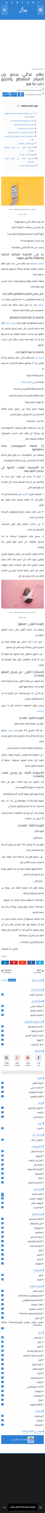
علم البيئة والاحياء (34, 1351)
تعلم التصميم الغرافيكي (32, 1300)
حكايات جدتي (36, 1088)
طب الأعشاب (36, 1045)
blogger (4, 980)
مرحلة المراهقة (35, 1092)
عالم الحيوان (37, 1364)
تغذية (3, 956)
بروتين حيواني (12, 730)
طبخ (40, 1275)
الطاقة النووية (36, 1405)
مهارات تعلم (36, 1203)
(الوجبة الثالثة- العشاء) (26, 165)
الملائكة (38, 1425)
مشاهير (38, 1232)
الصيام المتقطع (37, 263)
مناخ (40, 1400)
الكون (39, 1347)
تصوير (39, 1255)
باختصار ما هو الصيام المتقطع (24, 124)
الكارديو (25, 494)
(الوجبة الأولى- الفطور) (26, 143)
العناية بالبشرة (36, 1011)
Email (6, 94)
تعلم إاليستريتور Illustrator (30, 1313)
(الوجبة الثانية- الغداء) (27, 154)
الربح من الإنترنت (35, 1160)
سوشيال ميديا (36, 1246)
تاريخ (40, 1360)
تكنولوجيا (38, 1228)
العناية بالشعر (36, 1015)
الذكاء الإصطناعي (34, 1387)
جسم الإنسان (36, 1378)
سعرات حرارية (11, 323)
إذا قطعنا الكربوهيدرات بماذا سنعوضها (21, 132)
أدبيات (39, 1128)
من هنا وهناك (36, 1223)
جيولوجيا (38, 1391)
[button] (22, 1439)
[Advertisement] (22, 44)
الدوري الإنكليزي (35, 1108)
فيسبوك (38, 1174)
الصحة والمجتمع (35, 1027)
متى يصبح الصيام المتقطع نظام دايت (22, 120)
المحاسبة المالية (35, 1183)
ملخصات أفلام (36, 995)
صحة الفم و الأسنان (33, 1035)
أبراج (40, 1250)
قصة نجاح (38, 1165)
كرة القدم (37, 1117)
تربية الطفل (37, 1083)
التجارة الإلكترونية (34, 1169)
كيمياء (39, 1382)
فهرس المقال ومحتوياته (27, 105)
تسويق (39, 1156)
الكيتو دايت (39, 358)
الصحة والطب (36, 1031)
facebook (12, 980)
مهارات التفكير (36, 1199)
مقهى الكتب (36, 1140)
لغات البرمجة (36, 1304)
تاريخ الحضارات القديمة (32, 1355)
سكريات (40, 711)
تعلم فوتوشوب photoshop (30, 1296)
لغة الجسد (37, 1207)
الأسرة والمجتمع (35, 1241)
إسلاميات (38, 1416)
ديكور (39, 1259)
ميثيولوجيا (38, 1396)
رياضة (39, 1112)
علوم (40, 1342)
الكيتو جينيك (27, 382)
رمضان (39, 1420)
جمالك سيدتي (36, 1006)
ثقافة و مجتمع (35, 1219)
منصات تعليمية (35, 1309)
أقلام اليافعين (36, 1096)
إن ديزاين (38, 1318)
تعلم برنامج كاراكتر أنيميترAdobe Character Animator (21, 1324)
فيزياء (39, 1373)
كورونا (39, 1040)
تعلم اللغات (37, 1291)
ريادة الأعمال (36, 1151)
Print (13, 94)
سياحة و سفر (36, 1237)
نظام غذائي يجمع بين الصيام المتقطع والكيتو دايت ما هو (22, 79)
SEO (40, 1178)
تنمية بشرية (37, 1194)
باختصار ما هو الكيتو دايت (25, 128)
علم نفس (38, 1338)
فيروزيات (38, 1264)
